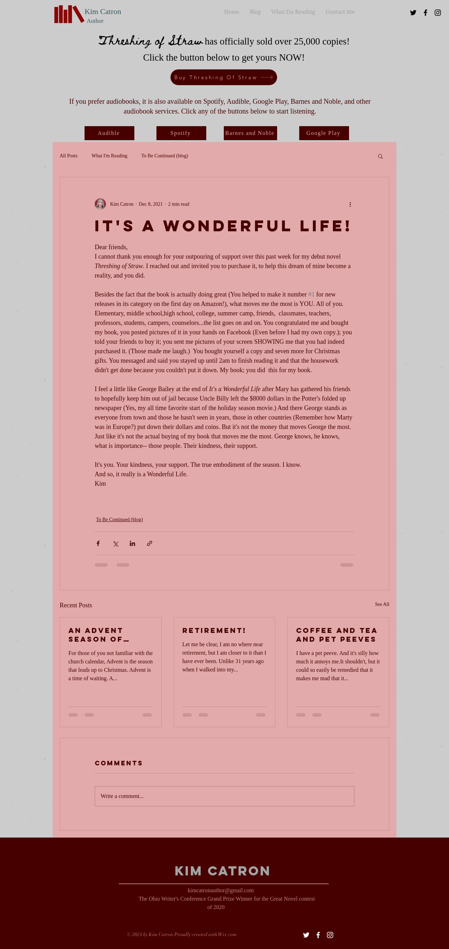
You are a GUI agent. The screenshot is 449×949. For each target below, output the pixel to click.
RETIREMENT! (214, 630)
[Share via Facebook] (98, 543)
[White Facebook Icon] (318, 935)
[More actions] (350, 204)
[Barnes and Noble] (250, 133)
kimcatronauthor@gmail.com (221, 890)
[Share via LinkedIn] (132, 543)
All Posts (69, 155)
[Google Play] (324, 133)
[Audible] (109, 133)
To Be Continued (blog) (164, 155)
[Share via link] (149, 543)
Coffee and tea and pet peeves (337, 634)
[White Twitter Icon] (306, 935)
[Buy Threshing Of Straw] (223, 77)
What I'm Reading (109, 155)
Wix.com (227, 934)
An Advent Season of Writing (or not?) (99, 634)
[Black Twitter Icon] (413, 12)
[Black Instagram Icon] (438, 12)
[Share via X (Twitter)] (115, 543)
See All (382, 604)
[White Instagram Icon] (330, 935)
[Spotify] (181, 133)
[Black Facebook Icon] (425, 12)
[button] (380, 156)
